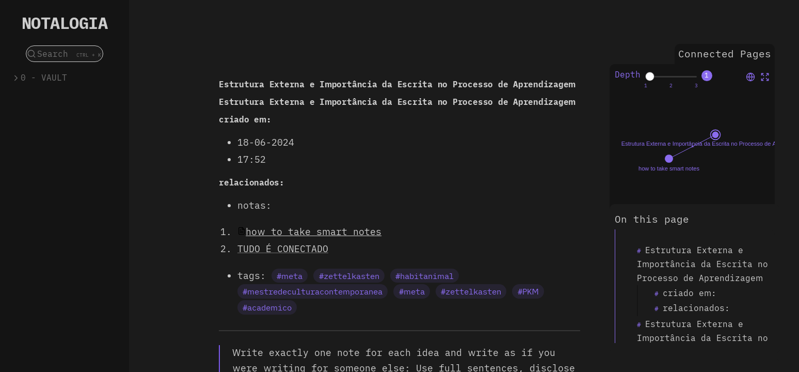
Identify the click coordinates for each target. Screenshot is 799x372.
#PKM (528, 291)
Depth (628, 74)
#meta (289, 276)
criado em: (689, 293)
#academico (267, 307)
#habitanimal (424, 276)
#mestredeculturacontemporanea (312, 291)
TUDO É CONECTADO (282, 249)
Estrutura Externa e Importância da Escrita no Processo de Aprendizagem (702, 264)
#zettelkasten (349, 276)
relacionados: (696, 308)
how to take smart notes (313, 232)
